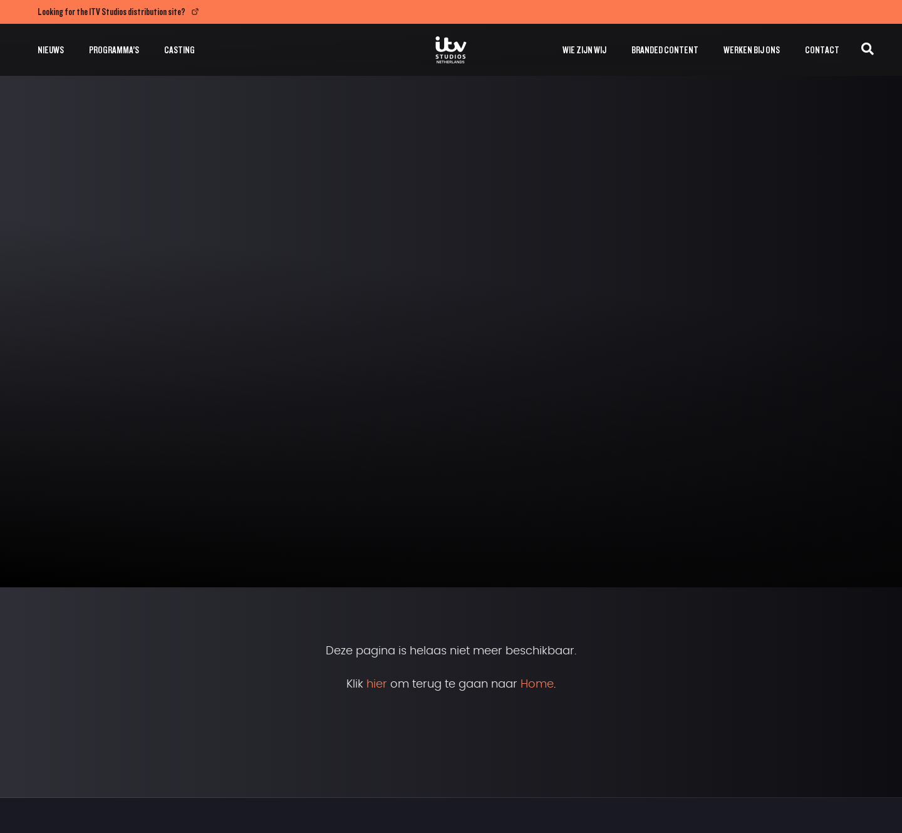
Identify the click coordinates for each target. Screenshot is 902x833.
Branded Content (664, 50)
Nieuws (51, 50)
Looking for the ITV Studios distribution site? (111, 12)
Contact (822, 50)
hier (376, 684)
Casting (179, 50)
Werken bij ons (751, 50)
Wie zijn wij (584, 50)
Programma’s (114, 50)
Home (537, 684)
